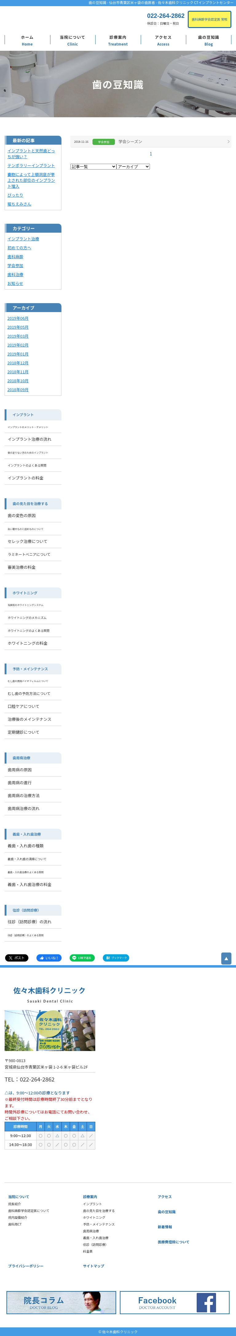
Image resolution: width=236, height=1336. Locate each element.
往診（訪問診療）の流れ (29, 922)
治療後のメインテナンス (29, 719)
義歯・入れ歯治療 (27, 834)
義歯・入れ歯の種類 (26, 846)
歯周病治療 (21, 757)
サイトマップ (93, 1265)
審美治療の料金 (22, 567)
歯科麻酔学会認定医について (28, 1210)
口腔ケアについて (23, 706)
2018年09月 (18, 389)
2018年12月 (18, 363)
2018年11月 (18, 372)
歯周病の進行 (20, 782)
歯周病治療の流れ (24, 808)
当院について (72, 37)
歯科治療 (15, 274)
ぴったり (15, 195)
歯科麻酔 (15, 256)
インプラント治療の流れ (29, 439)
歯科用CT (15, 1224)
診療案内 (118, 37)
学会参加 (15, 265)
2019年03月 (18, 336)
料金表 (87, 1251)
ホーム (27, 37)
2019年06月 (18, 318)
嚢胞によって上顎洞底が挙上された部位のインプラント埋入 (31, 180)
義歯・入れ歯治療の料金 (29, 884)
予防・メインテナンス (30, 668)
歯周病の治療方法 (24, 795)
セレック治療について (27, 541)
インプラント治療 (23, 239)
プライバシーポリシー (26, 1265)
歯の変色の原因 (22, 515)
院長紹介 (14, 1204)
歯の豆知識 (208, 37)
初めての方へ (19, 248)
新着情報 (165, 1226)
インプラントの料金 (25, 478)
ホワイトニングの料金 (28, 643)
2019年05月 (18, 327)
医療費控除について (174, 1241)
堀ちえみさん (19, 204)
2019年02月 (18, 345)
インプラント (23, 414)
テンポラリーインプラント (31, 165)
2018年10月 (18, 380)
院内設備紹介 (17, 1217)
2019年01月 (18, 354)
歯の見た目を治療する (30, 503)
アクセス (163, 37)
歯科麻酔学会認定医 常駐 (209, 19)
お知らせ (15, 283)
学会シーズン (130, 141)
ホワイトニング (25, 592)
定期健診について (23, 732)
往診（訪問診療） (27, 910)
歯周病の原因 (20, 769)
